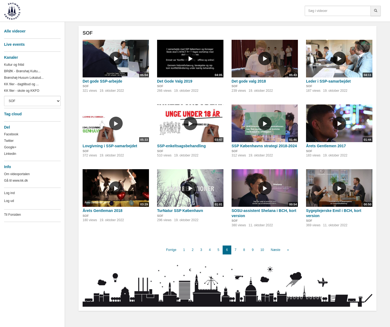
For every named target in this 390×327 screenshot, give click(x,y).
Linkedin (10, 154)
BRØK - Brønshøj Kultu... (22, 71)
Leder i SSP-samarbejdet (328, 81)
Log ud (9, 201)
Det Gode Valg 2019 (174, 81)
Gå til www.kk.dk (16, 180)
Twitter (9, 141)
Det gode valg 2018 (249, 81)
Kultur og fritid (14, 65)
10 (262, 250)
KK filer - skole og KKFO (21, 91)
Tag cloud (13, 114)
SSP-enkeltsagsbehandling (181, 146)
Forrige (171, 250)
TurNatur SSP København (180, 210)
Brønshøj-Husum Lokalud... (24, 78)
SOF (86, 86)
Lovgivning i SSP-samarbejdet (110, 146)
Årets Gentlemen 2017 (326, 146)
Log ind (9, 193)
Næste (275, 250)
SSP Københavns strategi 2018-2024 (264, 146)
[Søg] (375, 11)
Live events (14, 44)
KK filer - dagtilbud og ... (21, 84)
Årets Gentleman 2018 (102, 210)
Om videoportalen (17, 174)
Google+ (10, 147)
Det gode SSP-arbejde (102, 81)
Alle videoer (14, 31)
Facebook (11, 134)
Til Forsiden (12, 215)
